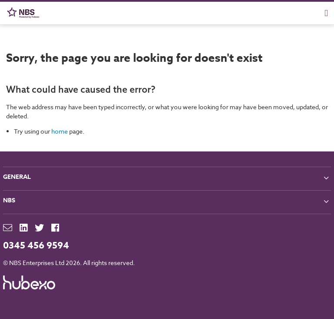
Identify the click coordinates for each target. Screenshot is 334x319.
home (59, 131)
